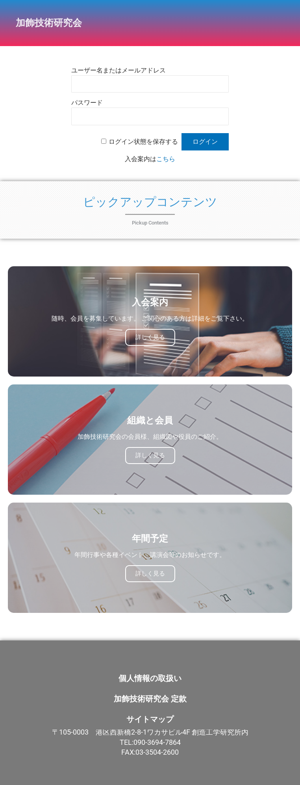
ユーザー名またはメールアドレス (118, 70)
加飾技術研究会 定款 (150, 698)
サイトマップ (150, 719)
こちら (165, 159)
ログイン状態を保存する (143, 141)
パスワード (87, 102)
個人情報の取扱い (150, 678)
